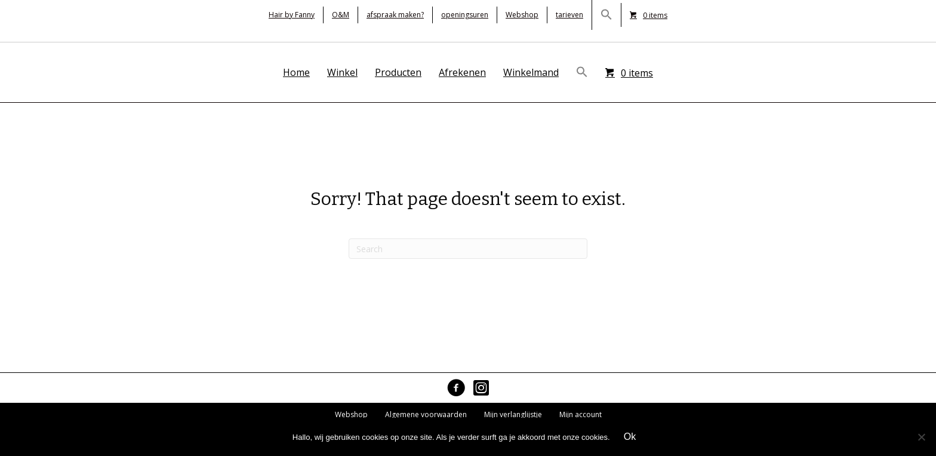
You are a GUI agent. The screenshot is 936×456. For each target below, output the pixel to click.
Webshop (522, 15)
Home (296, 72)
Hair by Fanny (292, 15)
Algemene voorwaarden (426, 414)
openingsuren (464, 15)
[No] (921, 437)
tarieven (569, 15)
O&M (340, 15)
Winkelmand (531, 72)
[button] (606, 15)
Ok (630, 436)
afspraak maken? (395, 15)
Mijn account (580, 414)
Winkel (342, 72)
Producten (398, 72)
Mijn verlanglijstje (513, 414)
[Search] (468, 248)
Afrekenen (462, 72)
